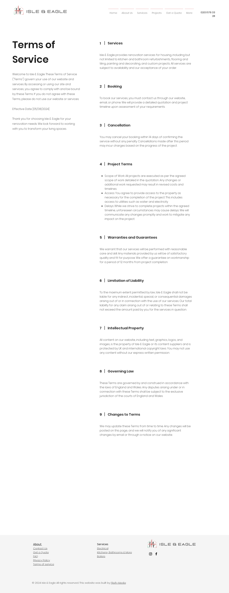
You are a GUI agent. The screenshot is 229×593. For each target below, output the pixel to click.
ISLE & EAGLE (47, 12)
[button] (142, 11)
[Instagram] (151, 554)
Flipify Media (118, 583)
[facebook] (156, 554)
